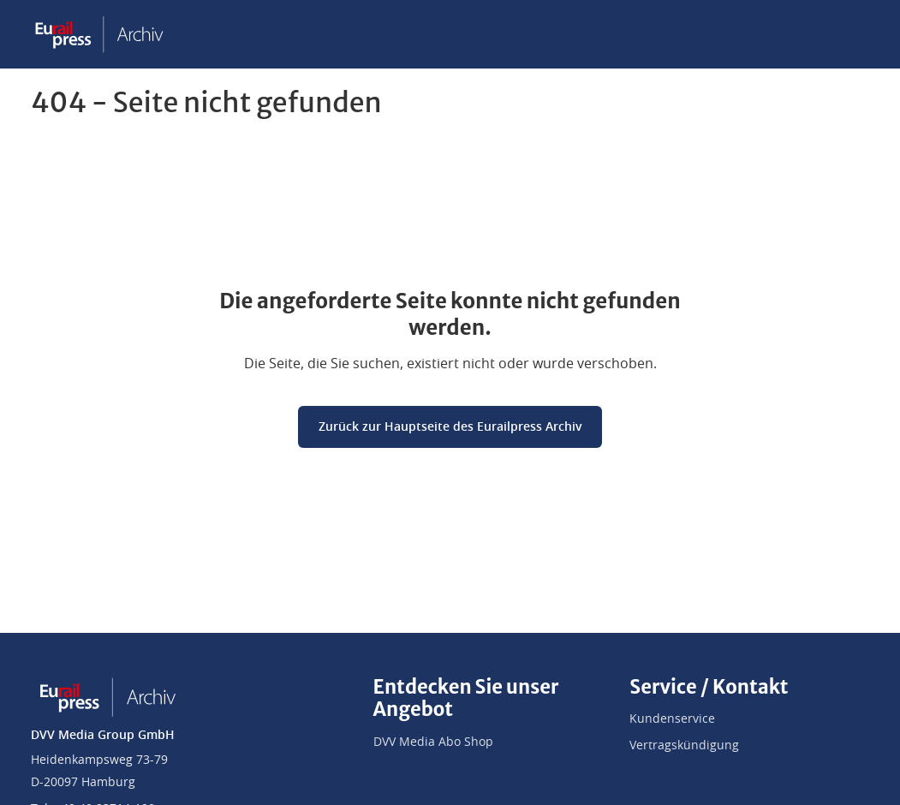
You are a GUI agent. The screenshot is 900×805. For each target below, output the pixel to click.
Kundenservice (672, 719)
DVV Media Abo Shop (433, 742)
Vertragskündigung (684, 746)
